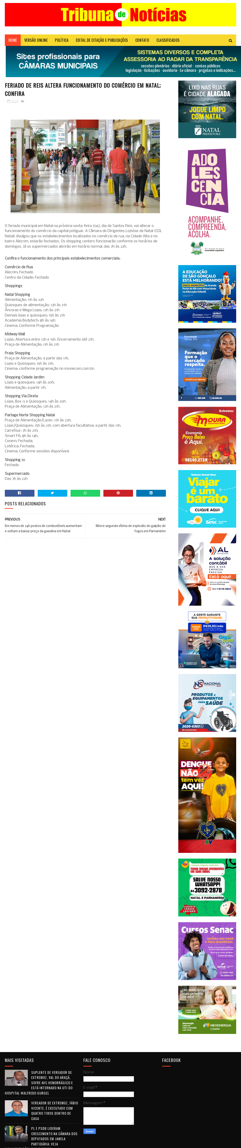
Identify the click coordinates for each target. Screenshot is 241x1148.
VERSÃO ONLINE (36, 40)
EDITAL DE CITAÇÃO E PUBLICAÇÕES (102, 40)
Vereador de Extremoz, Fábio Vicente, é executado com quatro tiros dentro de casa (54, 1110)
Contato (142, 40)
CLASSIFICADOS (168, 40)
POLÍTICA (61, 40)
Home (13, 40)
